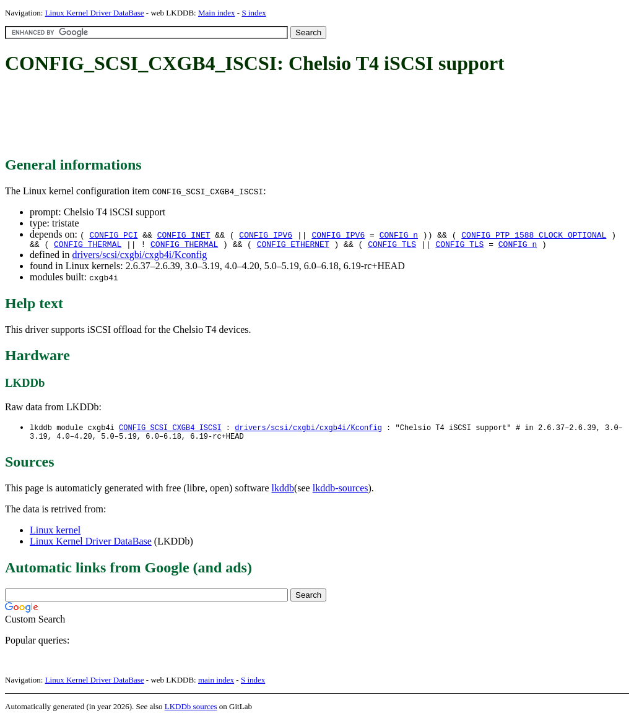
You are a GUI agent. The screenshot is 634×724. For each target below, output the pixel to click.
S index (253, 12)
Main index (216, 12)
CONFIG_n (399, 234)
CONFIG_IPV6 (265, 234)
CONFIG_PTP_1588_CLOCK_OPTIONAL (533, 234)
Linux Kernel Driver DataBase (94, 12)
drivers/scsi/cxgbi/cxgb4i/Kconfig (139, 256)
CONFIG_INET (184, 234)
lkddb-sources (340, 492)
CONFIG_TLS (392, 245)
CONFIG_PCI (113, 234)
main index (216, 684)
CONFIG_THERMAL (87, 245)
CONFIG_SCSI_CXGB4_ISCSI (170, 429)
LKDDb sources (191, 710)
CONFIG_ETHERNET (293, 245)
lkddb (283, 492)
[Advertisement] (230, 116)
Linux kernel (55, 534)
